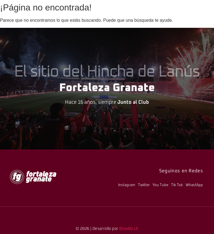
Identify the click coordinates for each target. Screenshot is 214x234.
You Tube (160, 185)
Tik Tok (177, 185)
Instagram (126, 185)
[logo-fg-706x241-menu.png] (33, 176)
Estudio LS (128, 229)
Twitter (144, 185)
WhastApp (194, 185)
